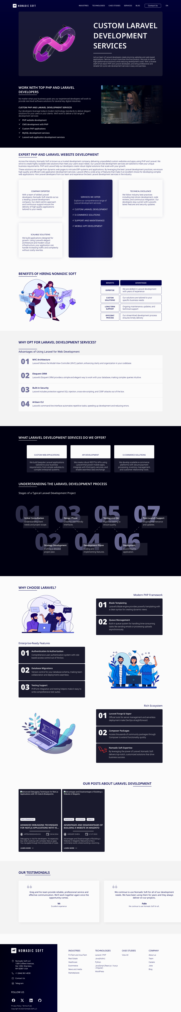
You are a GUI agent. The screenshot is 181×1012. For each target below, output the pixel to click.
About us (152, 955)
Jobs (151, 966)
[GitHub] (39, 1000)
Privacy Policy (16, 1006)
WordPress (99, 971)
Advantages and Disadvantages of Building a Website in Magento (83, 826)
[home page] (24, 6)
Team (151, 958)
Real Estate (73, 958)
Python (98, 962)
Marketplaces (73, 973)
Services (128, 6)
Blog (138, 6)
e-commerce (80, 819)
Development (69, 819)
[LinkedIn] (31, 1000)
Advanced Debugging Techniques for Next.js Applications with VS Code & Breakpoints (39, 826)
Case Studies (114, 6)
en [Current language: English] (168, 5)
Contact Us (153, 5)
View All (125, 955)
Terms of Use (27, 1006)
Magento (90, 819)
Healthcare (72, 962)
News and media (75, 969)
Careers (152, 962)
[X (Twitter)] (22, 1000)
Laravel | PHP (100, 955)
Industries (83, 6)
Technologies (98, 6)
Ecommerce (73, 966)
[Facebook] (13, 1000)
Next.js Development (27, 819)
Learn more (27, 848)
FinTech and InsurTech (77, 955)
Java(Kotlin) (100, 958)
